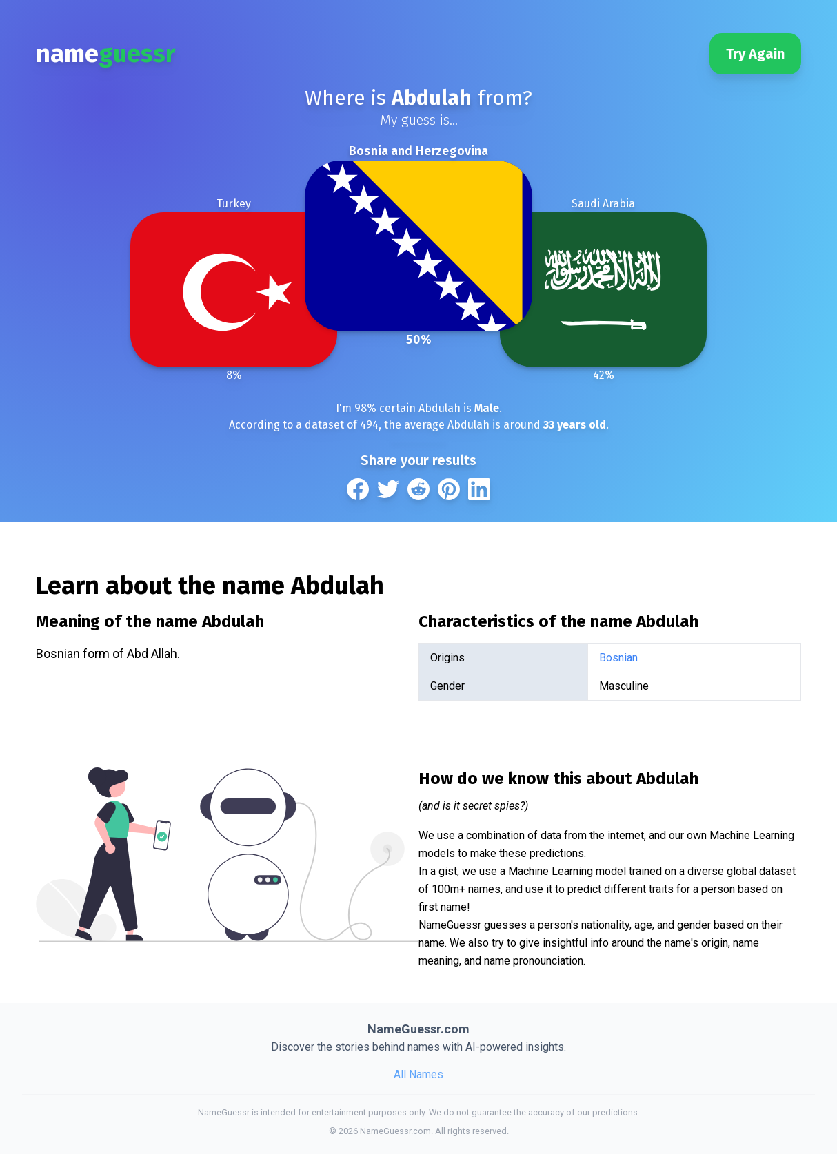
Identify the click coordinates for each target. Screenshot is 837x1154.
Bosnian (618, 657)
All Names (418, 1074)
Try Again (755, 53)
